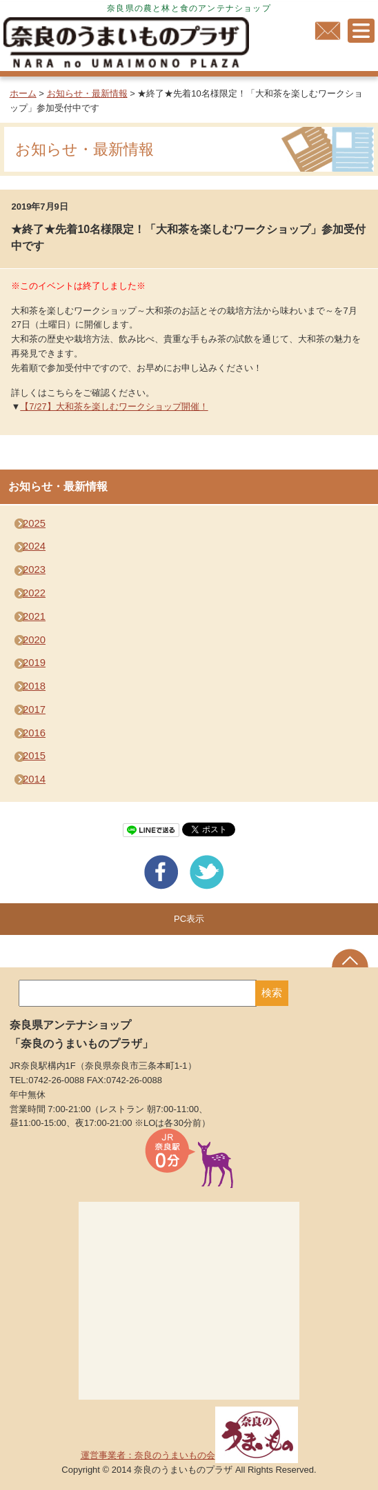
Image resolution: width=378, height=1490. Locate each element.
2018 (34, 686)
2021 (34, 616)
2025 (34, 523)
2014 (34, 779)
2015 (34, 755)
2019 (34, 662)
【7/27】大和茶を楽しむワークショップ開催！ (114, 406)
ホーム (23, 93)
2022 (34, 592)
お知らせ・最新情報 (87, 93)
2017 (34, 709)
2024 (34, 546)
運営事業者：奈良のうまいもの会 (189, 1455)
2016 (34, 732)
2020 (34, 639)
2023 (34, 569)
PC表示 (189, 919)
